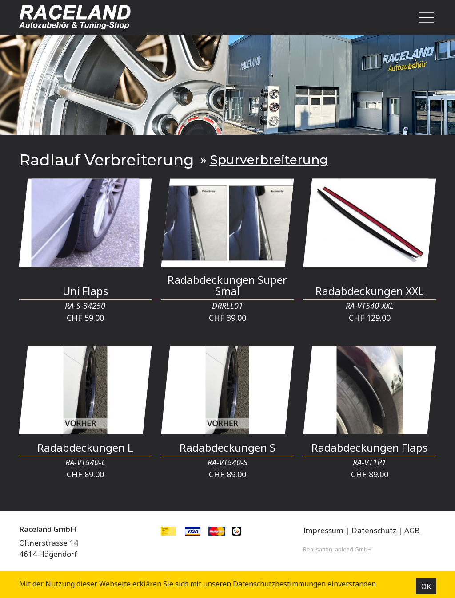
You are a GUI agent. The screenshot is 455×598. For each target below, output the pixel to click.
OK (426, 586)
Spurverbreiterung (269, 159)
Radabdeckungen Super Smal (227, 285)
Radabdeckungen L (85, 447)
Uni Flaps (85, 290)
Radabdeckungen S (227, 447)
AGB (411, 530)
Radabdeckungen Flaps (369, 447)
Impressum (323, 530)
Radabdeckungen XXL (369, 290)
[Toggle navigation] (424, 17)
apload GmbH (353, 549)
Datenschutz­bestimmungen (279, 584)
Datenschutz (373, 530)
